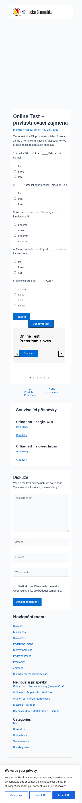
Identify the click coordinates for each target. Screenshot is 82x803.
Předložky (18, 662)
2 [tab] (34, 378)
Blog (15, 723)
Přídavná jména (22, 656)
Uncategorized (21, 747)
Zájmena (18, 668)
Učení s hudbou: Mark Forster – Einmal (36, 711)
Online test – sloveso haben (36, 446)
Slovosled (18, 638)
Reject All (40, 795)
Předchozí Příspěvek (30, 392)
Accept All (63, 795)
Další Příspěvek (52, 392)
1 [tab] (30, 378)
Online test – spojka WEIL (35, 422)
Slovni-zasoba (21, 741)
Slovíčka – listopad (24, 705)
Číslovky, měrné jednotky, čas (30, 674)
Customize (16, 795)
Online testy (22, 427)
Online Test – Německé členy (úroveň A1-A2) (39, 686)
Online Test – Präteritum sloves (35, 338)
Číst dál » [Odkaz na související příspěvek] (21, 435)
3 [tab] (37, 378)
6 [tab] (48, 378)
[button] (17, 354)
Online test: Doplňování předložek (32, 692)
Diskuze (17, 129)
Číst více (29, 353)
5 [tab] (44, 378)
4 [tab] (41, 378)
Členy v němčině (22, 650)
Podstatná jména (23, 644)
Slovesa (17, 626)
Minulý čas (19, 632)
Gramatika (19, 729)
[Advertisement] (41, 62)
